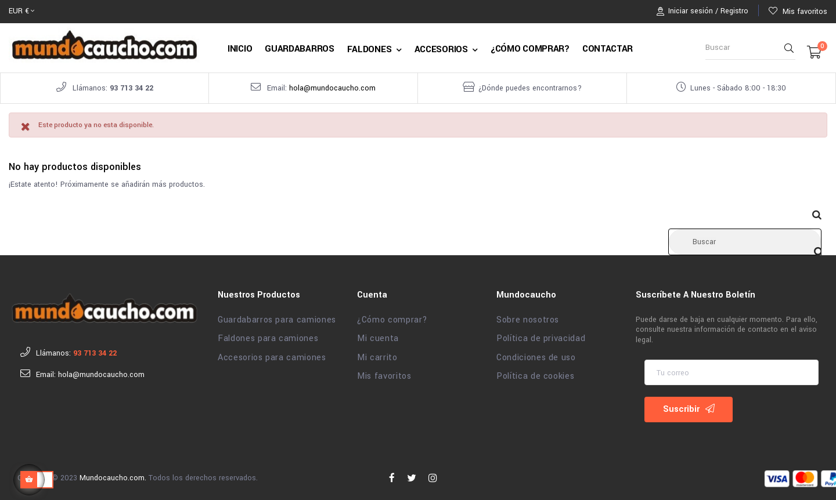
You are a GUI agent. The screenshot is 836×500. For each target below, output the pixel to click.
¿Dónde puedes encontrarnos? (530, 88)
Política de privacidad (540, 336)
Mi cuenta (378, 336)
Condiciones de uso (536, 355)
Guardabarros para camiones (277, 317)
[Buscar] (745, 239)
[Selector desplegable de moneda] (21, 11)
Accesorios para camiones (272, 355)
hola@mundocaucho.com (332, 88)
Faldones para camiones (268, 336)
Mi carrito (377, 355)
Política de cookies (535, 373)
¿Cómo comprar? (392, 317)
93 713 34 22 (131, 88)
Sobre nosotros (527, 317)
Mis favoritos (384, 373)
